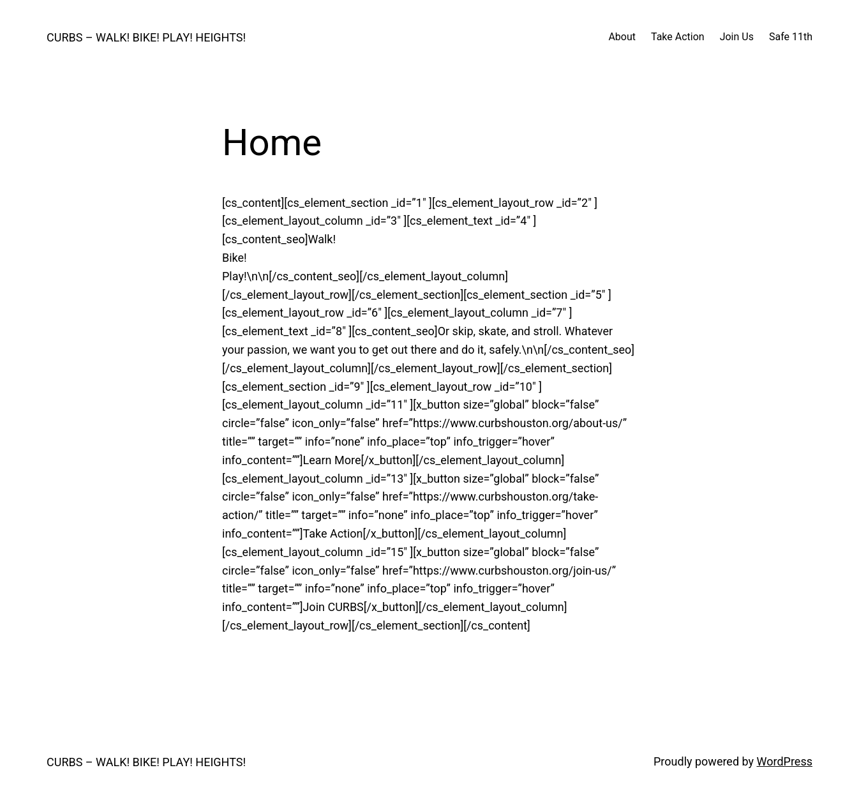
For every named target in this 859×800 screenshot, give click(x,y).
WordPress (784, 761)
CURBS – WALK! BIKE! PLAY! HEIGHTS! (146, 37)
